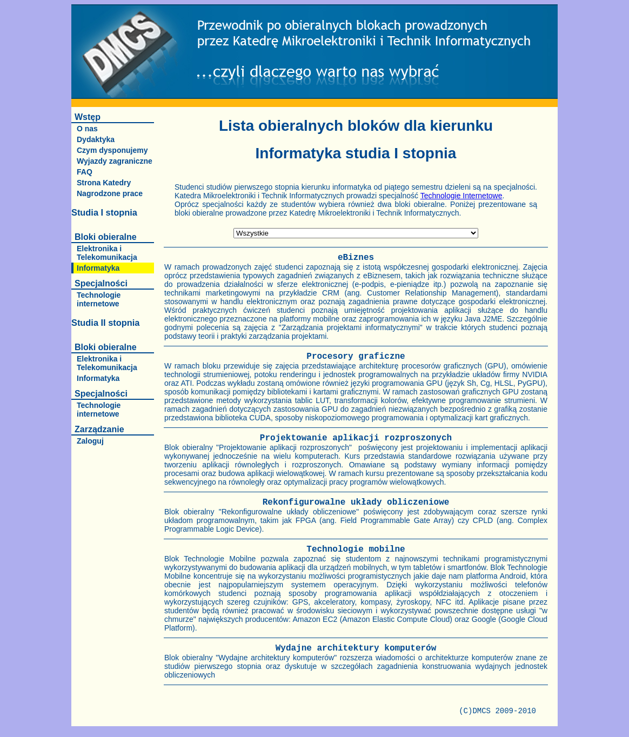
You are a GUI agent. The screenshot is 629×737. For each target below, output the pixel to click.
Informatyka (98, 268)
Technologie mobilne (355, 549)
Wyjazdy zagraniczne (114, 161)
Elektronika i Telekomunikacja (107, 253)
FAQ (84, 172)
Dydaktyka (96, 139)
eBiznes (356, 258)
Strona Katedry (104, 182)
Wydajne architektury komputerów (356, 648)
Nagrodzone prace (110, 193)
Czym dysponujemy (112, 150)
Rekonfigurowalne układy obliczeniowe (356, 502)
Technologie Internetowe (461, 195)
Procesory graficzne (355, 356)
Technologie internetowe (99, 299)
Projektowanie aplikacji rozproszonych (356, 438)
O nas (87, 128)
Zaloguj (90, 441)
